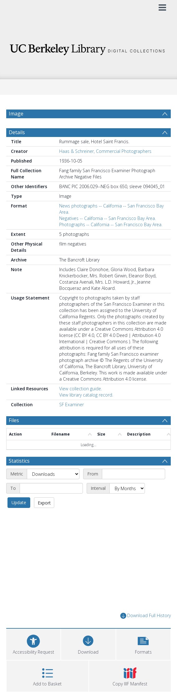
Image (16, 113)
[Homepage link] (88, 48)
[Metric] (53, 474)
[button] (143, 643)
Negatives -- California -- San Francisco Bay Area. (107, 218)
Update (19, 502)
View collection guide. (80, 389)
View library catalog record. (86, 395)
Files (14, 420)
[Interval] (127, 488)
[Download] (88, 643)
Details (17, 132)
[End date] (51, 488)
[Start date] (133, 474)
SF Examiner (71, 404)
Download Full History (145, 615)
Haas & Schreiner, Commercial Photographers (105, 151)
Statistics (19, 460)
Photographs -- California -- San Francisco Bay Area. (110, 224)
